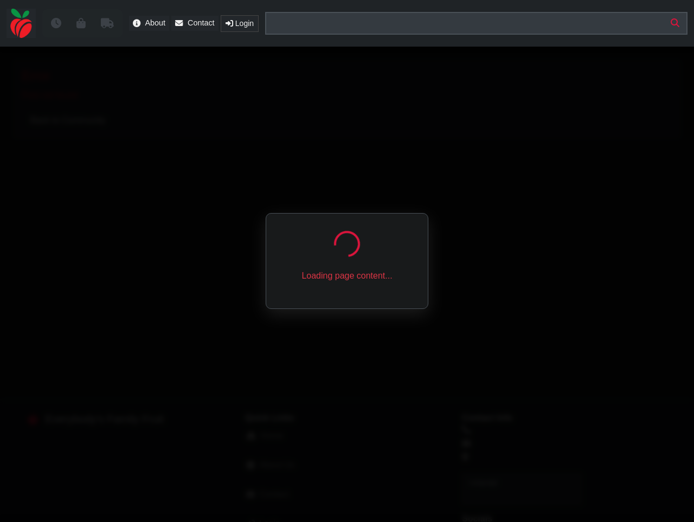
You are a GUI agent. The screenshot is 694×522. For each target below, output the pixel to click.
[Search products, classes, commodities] (476, 23)
